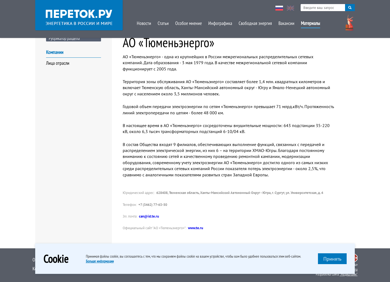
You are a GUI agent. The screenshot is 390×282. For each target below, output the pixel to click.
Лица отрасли (57, 63)
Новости (144, 23)
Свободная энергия (255, 23)
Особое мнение (188, 23)
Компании (54, 52)
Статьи (163, 23)
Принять (332, 259)
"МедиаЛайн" (349, 274)
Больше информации (100, 261)
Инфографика (220, 23)
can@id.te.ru (149, 216)
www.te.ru (195, 228)
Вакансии (286, 23)
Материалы (310, 23)
